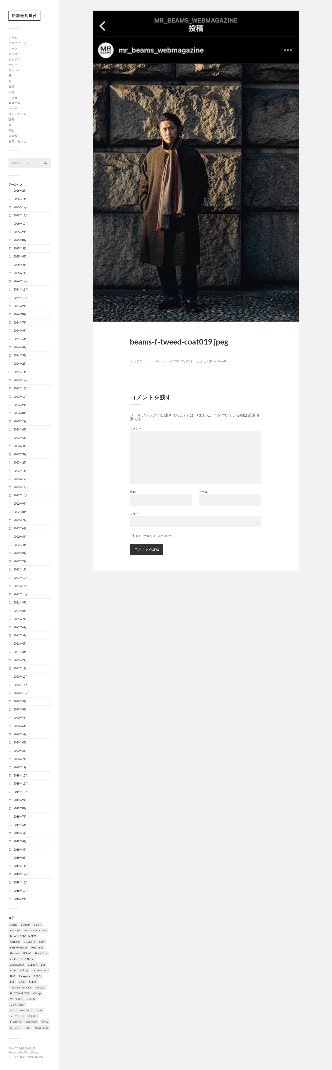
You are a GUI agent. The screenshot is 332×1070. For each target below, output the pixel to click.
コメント (136, 428)
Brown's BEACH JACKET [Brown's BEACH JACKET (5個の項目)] (23, 936)
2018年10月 (21, 891)
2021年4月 (20, 643)
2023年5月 (20, 438)
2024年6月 (20, 330)
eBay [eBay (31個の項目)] (42, 941)
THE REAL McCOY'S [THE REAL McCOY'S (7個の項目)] (20, 987)
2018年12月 (21, 874)
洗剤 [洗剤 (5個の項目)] (28, 1027)
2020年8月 (20, 709)
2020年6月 (20, 726)
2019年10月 (21, 792)
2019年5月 (20, 833)
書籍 (11, 87)
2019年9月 (20, 800)
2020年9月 (20, 701)
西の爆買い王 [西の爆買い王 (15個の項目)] (41, 1027)
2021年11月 (21, 586)
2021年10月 (21, 594)
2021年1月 (20, 668)
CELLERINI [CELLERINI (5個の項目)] (29, 941)
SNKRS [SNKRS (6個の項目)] (32, 981)
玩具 (11, 119)
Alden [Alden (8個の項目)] (13, 924)
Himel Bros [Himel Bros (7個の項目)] (41, 953)
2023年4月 (20, 446)
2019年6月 (20, 824)
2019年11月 (21, 783)
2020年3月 (20, 750)
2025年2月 (20, 265)
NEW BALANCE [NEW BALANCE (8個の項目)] (40, 970)
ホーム (12, 37)
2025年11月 (21, 215)
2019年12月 (21, 775)
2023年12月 (21, 380)
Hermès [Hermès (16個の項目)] (14, 953)
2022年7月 (20, 520)
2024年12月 (21, 281)
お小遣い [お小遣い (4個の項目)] (31, 999)
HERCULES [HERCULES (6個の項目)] (37, 947)
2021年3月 (20, 652)
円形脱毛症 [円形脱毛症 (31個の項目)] (16, 1021)
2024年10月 (21, 297)
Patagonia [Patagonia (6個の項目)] (24, 976)
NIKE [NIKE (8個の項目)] (12, 976)
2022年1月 (20, 569)
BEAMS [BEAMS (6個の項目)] (38, 924)
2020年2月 (20, 759)
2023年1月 (20, 470)
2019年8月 (20, 808)
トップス (14, 59)
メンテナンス (17, 114)
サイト (134, 513)
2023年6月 (20, 429)
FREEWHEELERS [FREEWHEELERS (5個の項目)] (18, 947)
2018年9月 (20, 899)
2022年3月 (20, 553)
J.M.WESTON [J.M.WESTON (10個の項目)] (17, 964)
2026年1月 (20, 199)
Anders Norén (34, 1057)
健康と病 (14, 103)
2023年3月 (20, 454)
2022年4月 (20, 545)
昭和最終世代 (24, 16)
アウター (14, 54)
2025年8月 (20, 240)
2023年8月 (20, 413)
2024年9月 (20, 306)
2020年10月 (21, 693)
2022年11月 (21, 487)
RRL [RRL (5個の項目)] (12, 981)
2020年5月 (20, 734)
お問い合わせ (17, 141)
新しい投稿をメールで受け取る (155, 536)
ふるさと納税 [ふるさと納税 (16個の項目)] (17, 1004)
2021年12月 (21, 578)
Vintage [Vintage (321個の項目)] (37, 993)
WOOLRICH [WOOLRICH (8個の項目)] (16, 999)
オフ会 (12, 97)
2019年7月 (20, 816)
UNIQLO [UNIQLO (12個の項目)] (39, 987)
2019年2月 (20, 858)
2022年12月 (21, 479)
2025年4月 (20, 256)
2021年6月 (20, 627)
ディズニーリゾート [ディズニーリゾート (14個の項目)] (20, 1010)
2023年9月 (20, 405)
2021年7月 (20, 619)
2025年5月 (20, 248)
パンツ (12, 64)
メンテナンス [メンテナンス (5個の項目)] (17, 1016)
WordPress (31, 1052)
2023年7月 (20, 421)
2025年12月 (21, 207)
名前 (134, 491)
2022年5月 (20, 536)
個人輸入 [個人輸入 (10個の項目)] (32, 1016)
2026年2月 (20, 190)
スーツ (12, 48)
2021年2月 (20, 660)
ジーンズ (14, 70)
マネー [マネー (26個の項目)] (38, 1010)
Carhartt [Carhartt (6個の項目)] (15, 941)
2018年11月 (21, 882)
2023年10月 (21, 396)
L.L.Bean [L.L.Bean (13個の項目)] (32, 964)
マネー (12, 108)
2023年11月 (21, 388)
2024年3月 (20, 355)
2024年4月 (20, 347)
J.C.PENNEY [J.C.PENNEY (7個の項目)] (27, 959)
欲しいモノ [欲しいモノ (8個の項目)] (16, 1027)
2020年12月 (21, 676)
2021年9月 (20, 602)
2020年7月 (20, 718)
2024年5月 (20, 339)
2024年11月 (21, 289)
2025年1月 (20, 273)
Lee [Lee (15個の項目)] (43, 964)
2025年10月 (21, 223)
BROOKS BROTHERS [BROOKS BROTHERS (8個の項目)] (35, 930)
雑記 (11, 130)
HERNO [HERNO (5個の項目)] (27, 953)
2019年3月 (20, 849)
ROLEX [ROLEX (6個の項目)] (37, 976)
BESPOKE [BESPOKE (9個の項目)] (15, 930)
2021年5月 (20, 635)
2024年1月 (20, 372)
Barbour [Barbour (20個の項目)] (25, 924)
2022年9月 (20, 503)
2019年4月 (20, 841)
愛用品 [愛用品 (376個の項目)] (45, 1021)
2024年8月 (20, 314)
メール (205, 491)
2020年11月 (21, 685)
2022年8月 (20, 512)
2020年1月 (20, 767)
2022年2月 (20, 561)
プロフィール (17, 43)
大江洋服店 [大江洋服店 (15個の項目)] (31, 1021)
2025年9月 (20, 232)
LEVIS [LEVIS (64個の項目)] (13, 970)
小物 (11, 92)
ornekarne (158, 361)
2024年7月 (20, 322)
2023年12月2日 (180, 361)
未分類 (12, 136)
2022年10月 (21, 495)
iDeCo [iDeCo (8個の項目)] (13, 959)
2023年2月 (20, 462)
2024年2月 (20, 363)
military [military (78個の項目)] (24, 970)
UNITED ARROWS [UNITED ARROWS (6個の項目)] (19, 993)
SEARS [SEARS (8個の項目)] (21, 981)
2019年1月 (20, 866)
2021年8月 (20, 610)
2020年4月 (20, 742)
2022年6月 (20, 528)
